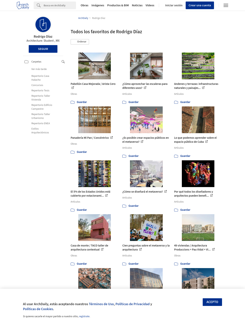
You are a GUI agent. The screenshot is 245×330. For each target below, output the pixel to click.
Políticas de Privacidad (132, 304)
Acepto (212, 302)
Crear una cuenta (200, 5)
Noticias (137, 5)
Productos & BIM (118, 5)
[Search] (60, 5)
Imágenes (97, 5)
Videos (150, 5)
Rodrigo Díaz (43, 36)
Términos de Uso (101, 304)
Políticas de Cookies (38, 308)
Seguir (43, 49)
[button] (80, 42)
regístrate (84, 316)
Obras (84, 5)
